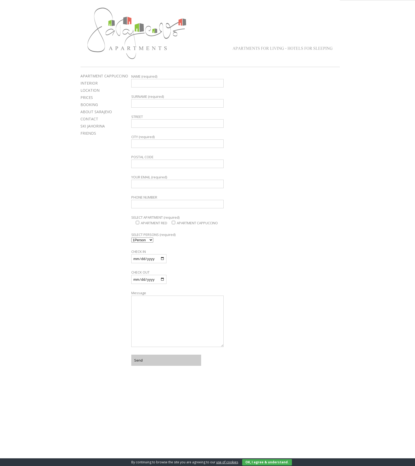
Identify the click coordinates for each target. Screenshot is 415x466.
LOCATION (90, 90)
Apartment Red (273, 13)
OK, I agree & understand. (267, 462)
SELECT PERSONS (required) (153, 234)
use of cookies (227, 462)
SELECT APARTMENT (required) (155, 217)
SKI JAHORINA (92, 126)
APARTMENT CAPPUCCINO (104, 75)
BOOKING (89, 104)
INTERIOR (89, 83)
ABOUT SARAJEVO (96, 111)
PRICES (86, 97)
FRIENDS (88, 133)
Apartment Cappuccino (334, 13)
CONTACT (89, 118)
